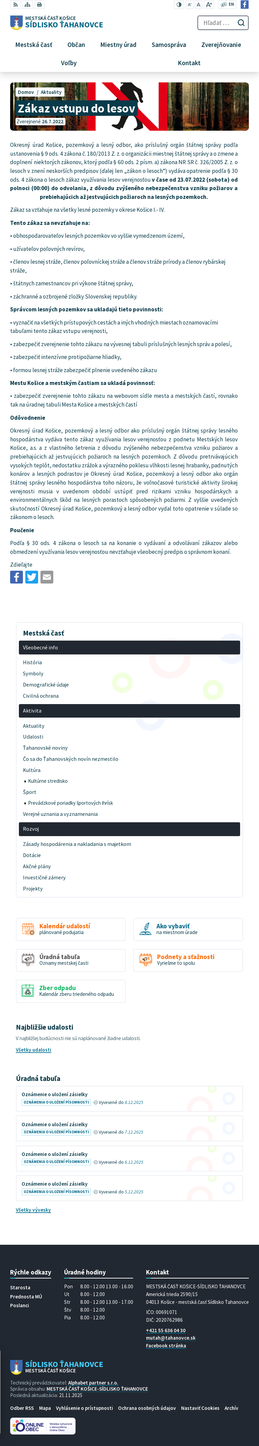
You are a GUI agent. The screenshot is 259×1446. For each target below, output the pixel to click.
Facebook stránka (166, 1345)
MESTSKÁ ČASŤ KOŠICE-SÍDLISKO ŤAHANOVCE (97, 1389)
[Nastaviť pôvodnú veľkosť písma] (198, 4)
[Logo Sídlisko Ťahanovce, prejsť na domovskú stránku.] (56, 23)
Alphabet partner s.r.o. (93, 1382)
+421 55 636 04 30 (165, 1330)
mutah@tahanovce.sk (171, 1338)
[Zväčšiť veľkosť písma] (209, 4)
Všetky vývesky (33, 1210)
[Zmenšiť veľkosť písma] (189, 4)
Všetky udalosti (33, 1050)
